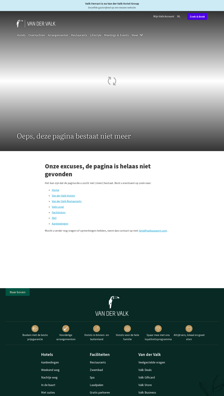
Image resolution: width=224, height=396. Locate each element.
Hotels (21, 35)
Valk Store (145, 385)
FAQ (54, 218)
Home (55, 190)
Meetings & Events (116, 35)
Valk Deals (145, 370)
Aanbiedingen (60, 223)
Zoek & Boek (197, 16)
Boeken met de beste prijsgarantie (35, 333)
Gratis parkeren (100, 392)
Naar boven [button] (17, 292)
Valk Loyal (58, 207)
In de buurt (48, 385)
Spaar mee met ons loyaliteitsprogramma (158, 333)
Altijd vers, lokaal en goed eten (189, 333)
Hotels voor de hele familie (127, 333)
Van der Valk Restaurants (67, 201)
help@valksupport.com (153, 230)
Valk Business (147, 392)
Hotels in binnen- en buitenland (96, 333)
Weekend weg (50, 370)
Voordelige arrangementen (65, 333)
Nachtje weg (49, 377)
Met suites (48, 392)
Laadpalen (96, 385)
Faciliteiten (58, 212)
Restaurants (79, 35)
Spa (92, 377)
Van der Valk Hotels (63, 195)
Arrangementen (58, 35)
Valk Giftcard (146, 377)
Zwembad (96, 370)
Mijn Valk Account (163, 16)
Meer (137, 35)
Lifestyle (95, 35)
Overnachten (36, 35)
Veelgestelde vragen (151, 362)
